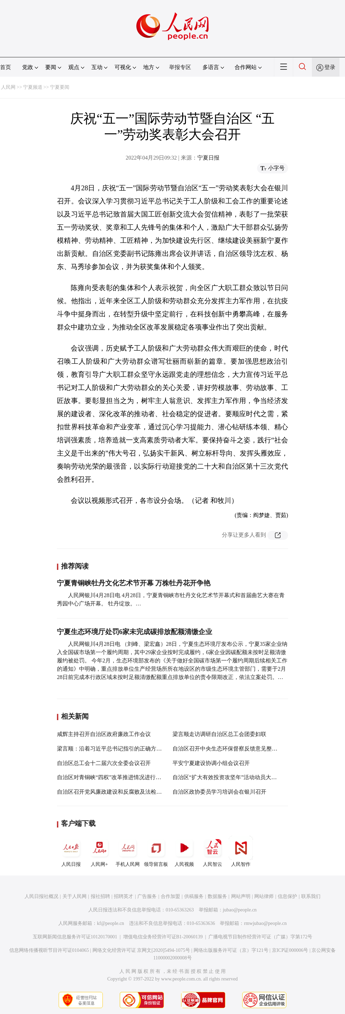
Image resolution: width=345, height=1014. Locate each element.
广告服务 (147, 896)
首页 (5, 67)
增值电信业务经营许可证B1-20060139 (163, 936)
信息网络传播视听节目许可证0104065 (49, 950)
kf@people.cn (110, 923)
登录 (329, 67)
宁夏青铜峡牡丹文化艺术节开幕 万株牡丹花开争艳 (133, 583)
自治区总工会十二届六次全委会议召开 (104, 763)
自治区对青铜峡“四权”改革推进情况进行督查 (112, 777)
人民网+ (99, 851)
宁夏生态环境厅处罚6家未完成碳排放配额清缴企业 (134, 631)
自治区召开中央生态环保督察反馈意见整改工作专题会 (238, 749)
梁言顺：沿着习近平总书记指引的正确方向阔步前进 (120, 749)
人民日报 (71, 851)
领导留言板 (156, 851)
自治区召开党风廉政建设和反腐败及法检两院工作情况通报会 (131, 792)
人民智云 (212, 851)
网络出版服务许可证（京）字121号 (231, 950)
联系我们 (311, 896)
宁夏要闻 (59, 87)
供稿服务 (194, 896)
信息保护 (287, 896)
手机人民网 (128, 851)
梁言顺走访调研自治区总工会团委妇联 (219, 734)
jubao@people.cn (240, 909)
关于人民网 (74, 896)
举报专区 (180, 67)
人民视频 (184, 851)
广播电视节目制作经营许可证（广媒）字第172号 (260, 936)
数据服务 (217, 896)
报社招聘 (100, 896)
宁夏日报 (208, 158)
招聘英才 (123, 896)
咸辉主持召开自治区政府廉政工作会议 (104, 734)
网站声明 (240, 896)
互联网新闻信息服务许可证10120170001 (75, 936)
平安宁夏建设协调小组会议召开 (211, 763)
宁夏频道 (32, 87)
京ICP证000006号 (290, 950)
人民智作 (241, 851)
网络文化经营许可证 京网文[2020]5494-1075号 (141, 950)
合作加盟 (170, 896)
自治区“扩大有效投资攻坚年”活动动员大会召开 (230, 777)
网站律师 (264, 896)
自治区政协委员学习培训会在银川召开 (219, 792)
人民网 (8, 87)
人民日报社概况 (41, 896)
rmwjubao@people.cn (265, 923)
